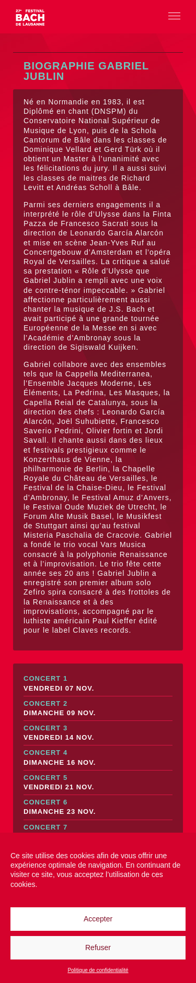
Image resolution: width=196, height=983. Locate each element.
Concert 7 (98, 832)
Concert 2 (98, 709)
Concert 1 (98, 683)
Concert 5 (98, 783)
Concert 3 (98, 733)
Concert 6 (98, 807)
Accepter (98, 919)
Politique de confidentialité (97, 970)
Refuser (98, 947)
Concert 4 (98, 758)
